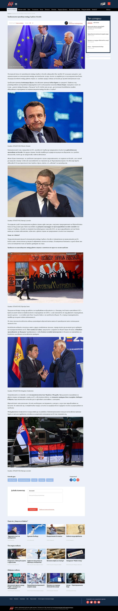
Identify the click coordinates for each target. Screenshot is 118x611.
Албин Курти (12, 480)
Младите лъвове (86, 9)
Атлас (41, 9)
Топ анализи (35, 9)
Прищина (49, 480)
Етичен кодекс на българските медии (46, 598)
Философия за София (74, 9)
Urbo (27, 598)
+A (30, 23)
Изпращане (33, 509)
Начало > (10, 13)
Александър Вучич (24, 480)
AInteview (53, 9)
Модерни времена (62, 9)
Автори (108, 9)
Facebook (87, 602)
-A (32, 23)
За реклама (22, 598)
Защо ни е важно (12, 9)
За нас (11, 598)
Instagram (95, 602)
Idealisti (12, 608)
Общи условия (33, 598)
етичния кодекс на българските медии (64, 607)
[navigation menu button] (16, 4)
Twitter (91, 602)
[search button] (109, 3)
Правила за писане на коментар (46, 509)
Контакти (16, 598)
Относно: (47, 9)
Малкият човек (22, 9)
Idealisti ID (94, 9)
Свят (29, 9)
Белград (42, 480)
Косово (34, 480)
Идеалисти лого (10, 4)
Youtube (98, 602)
